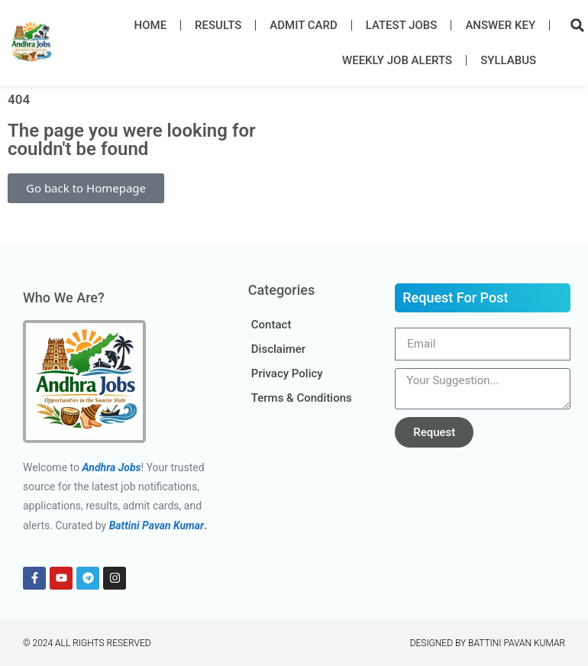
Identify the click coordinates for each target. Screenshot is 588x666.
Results (218, 25)
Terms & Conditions (301, 398)
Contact (271, 324)
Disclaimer (278, 349)
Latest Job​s (402, 25)
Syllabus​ (508, 60)
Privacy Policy (287, 373)
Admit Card (303, 25)
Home (150, 25)
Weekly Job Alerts (397, 60)
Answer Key (500, 25)
